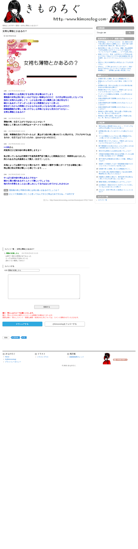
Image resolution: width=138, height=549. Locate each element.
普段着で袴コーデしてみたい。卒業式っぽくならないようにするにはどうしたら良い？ (115, 91)
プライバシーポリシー (13, 362)
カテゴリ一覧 (102, 200)
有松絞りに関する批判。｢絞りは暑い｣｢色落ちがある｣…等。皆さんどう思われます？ (115, 112)
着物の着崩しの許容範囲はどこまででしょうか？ (115, 182)
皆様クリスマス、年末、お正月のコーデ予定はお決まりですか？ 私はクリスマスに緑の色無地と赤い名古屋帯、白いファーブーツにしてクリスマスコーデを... (115, 57)
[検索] (109, 33)
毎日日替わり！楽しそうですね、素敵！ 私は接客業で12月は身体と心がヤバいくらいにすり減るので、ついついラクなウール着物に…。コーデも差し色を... (116, 50)
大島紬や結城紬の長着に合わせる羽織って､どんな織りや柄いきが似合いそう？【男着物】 (116, 155)
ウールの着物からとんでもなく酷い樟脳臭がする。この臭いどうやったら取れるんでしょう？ (116, 137)
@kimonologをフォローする (65, 324)
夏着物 (15, 337)
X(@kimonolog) (10, 359)
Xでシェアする (22, 324)
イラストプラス (42, 357)
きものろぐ (72, 365)
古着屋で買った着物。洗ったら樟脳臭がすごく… (114, 79)
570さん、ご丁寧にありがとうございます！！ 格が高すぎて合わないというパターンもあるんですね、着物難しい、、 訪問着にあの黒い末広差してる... (115, 68)
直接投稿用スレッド (76, 357)
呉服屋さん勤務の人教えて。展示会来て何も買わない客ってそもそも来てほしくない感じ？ (116, 178)
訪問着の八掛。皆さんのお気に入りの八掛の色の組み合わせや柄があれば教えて (115, 86)
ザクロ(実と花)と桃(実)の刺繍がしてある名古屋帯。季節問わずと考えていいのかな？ (116, 173)
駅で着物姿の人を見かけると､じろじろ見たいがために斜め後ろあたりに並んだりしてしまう (116, 147)
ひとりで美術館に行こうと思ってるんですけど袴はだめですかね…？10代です (41, 194)
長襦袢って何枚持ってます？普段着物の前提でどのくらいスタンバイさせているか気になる (116, 165)
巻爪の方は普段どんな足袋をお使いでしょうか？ (115, 151)
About (7, 357)
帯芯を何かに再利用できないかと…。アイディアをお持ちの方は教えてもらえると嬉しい (116, 127)
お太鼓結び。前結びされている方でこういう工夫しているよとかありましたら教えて (116, 186)
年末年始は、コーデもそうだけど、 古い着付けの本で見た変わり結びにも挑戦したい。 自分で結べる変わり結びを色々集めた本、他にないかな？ (115, 44)
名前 (6, 270)
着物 (5, 338)
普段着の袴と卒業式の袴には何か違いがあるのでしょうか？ (34, 190)
